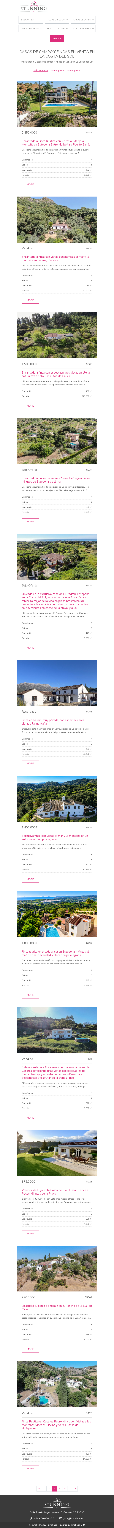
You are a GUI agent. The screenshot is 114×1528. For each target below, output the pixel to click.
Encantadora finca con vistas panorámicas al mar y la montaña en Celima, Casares (55, 258)
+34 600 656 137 (44, 1518)
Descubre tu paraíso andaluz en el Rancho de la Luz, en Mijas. (57, 1307)
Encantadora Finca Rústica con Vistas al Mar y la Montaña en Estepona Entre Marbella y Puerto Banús (56, 143)
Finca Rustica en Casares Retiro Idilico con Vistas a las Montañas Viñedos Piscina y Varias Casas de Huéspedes (56, 1425)
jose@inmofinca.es (73, 1518)
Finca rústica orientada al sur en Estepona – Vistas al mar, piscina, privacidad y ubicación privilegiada (55, 953)
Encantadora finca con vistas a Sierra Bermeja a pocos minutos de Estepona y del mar (56, 480)
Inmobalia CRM (78, 1524)
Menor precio (58, 70)
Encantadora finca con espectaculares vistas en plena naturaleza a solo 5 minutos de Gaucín (56, 374)
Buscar (57, 38)
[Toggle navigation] (90, 7)
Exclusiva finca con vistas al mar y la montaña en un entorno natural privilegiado (55, 837)
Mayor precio (74, 70)
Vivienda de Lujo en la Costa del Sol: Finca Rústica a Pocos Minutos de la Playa (55, 1192)
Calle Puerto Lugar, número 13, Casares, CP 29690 (57, 1512)
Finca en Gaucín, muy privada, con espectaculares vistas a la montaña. (53, 722)
